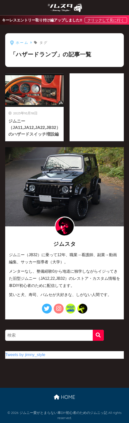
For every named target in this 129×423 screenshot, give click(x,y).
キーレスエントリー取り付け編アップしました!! (42, 20)
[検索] (98, 335)
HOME (64, 397)
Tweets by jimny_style (25, 354)
